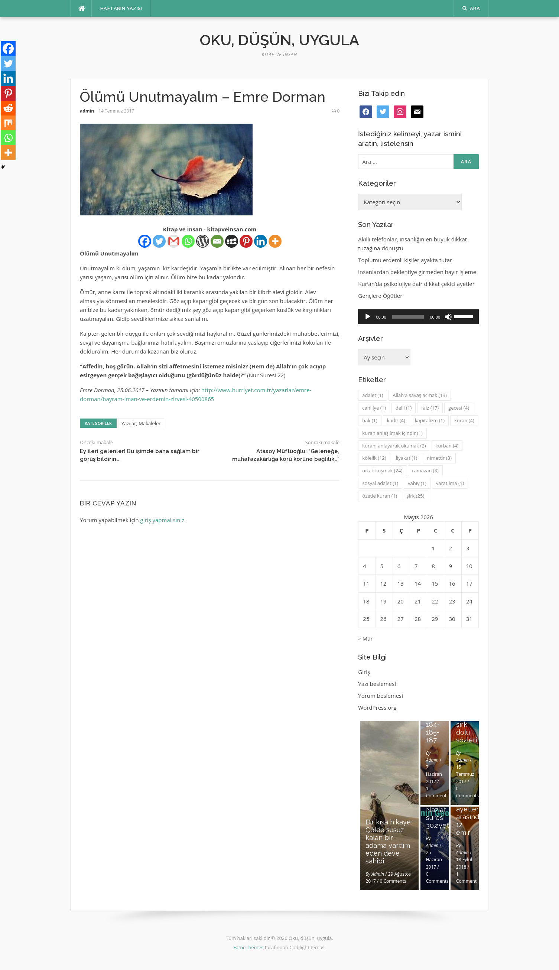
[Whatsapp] (188, 241)
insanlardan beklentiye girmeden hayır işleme (417, 272)
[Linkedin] (260, 241)
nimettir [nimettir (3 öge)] (439, 458)
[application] (418, 316)
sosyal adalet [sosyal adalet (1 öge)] (380, 483)
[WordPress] (202, 241)
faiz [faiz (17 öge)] (430, 407)
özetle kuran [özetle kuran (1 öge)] (379, 495)
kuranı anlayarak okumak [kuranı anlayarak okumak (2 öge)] (394, 445)
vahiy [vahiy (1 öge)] (417, 483)
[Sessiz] (448, 316)
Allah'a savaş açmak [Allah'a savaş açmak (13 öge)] (420, 395)
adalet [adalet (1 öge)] (372, 395)
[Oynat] (367, 316)
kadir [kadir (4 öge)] (396, 420)
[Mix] (8, 122)
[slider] (408, 317)
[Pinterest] (246, 241)
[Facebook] (144, 241)
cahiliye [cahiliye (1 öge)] (374, 407)
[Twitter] (159, 241)
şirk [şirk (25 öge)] (416, 495)
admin (87, 111)
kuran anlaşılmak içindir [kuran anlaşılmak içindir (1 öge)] (392, 433)
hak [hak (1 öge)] (369, 420)
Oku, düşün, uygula (279, 40)
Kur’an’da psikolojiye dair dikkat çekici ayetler (416, 283)
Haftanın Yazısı (121, 8)
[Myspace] (231, 241)
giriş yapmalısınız (162, 520)
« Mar (365, 638)
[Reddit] (8, 108)
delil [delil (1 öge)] (404, 407)
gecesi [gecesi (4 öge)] (458, 407)
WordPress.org (377, 707)
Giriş (364, 672)
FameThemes (248, 947)
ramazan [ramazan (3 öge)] (425, 470)
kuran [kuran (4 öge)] (464, 420)
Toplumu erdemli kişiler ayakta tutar (405, 260)
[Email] (217, 241)
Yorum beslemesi (380, 695)
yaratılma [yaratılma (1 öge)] (450, 483)
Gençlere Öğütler (380, 295)
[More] (275, 241)
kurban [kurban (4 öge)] (447, 445)
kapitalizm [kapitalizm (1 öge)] (430, 420)
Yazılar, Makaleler (141, 423)
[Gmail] (173, 241)
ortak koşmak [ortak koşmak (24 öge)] (382, 470)
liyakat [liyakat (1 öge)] (406, 458)
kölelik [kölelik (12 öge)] (374, 458)
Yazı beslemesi (377, 683)
